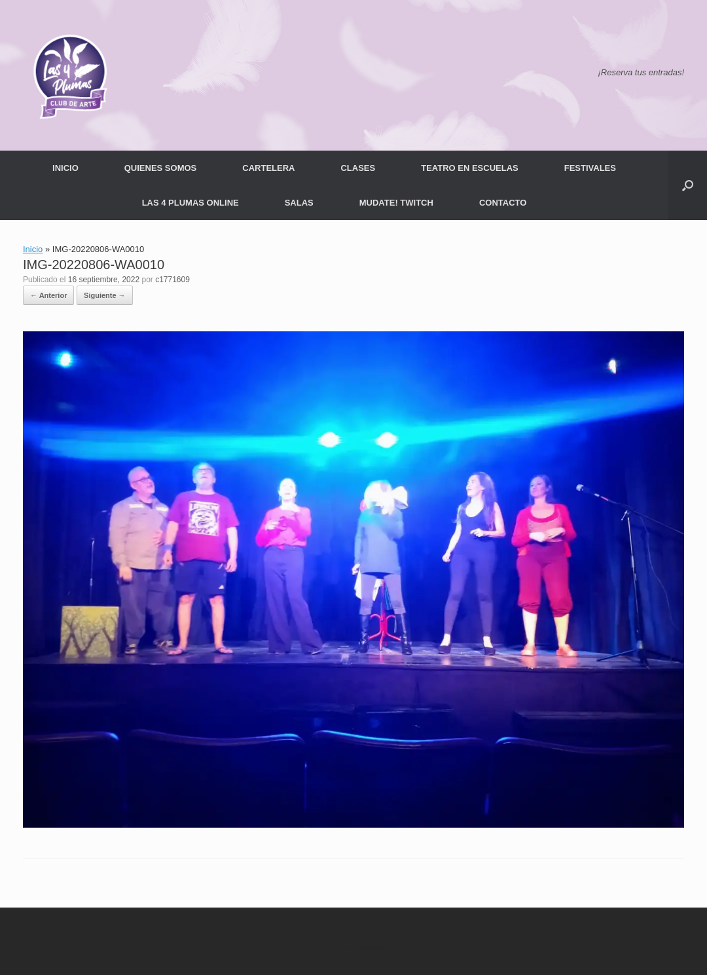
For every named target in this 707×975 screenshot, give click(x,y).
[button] (687, 185)
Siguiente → (105, 295)
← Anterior (48, 295)
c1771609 (172, 279)
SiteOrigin (374, 949)
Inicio (33, 249)
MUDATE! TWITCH (396, 203)
